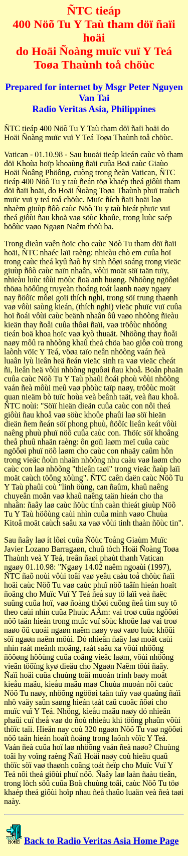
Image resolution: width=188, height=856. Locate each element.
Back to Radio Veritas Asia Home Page (101, 840)
